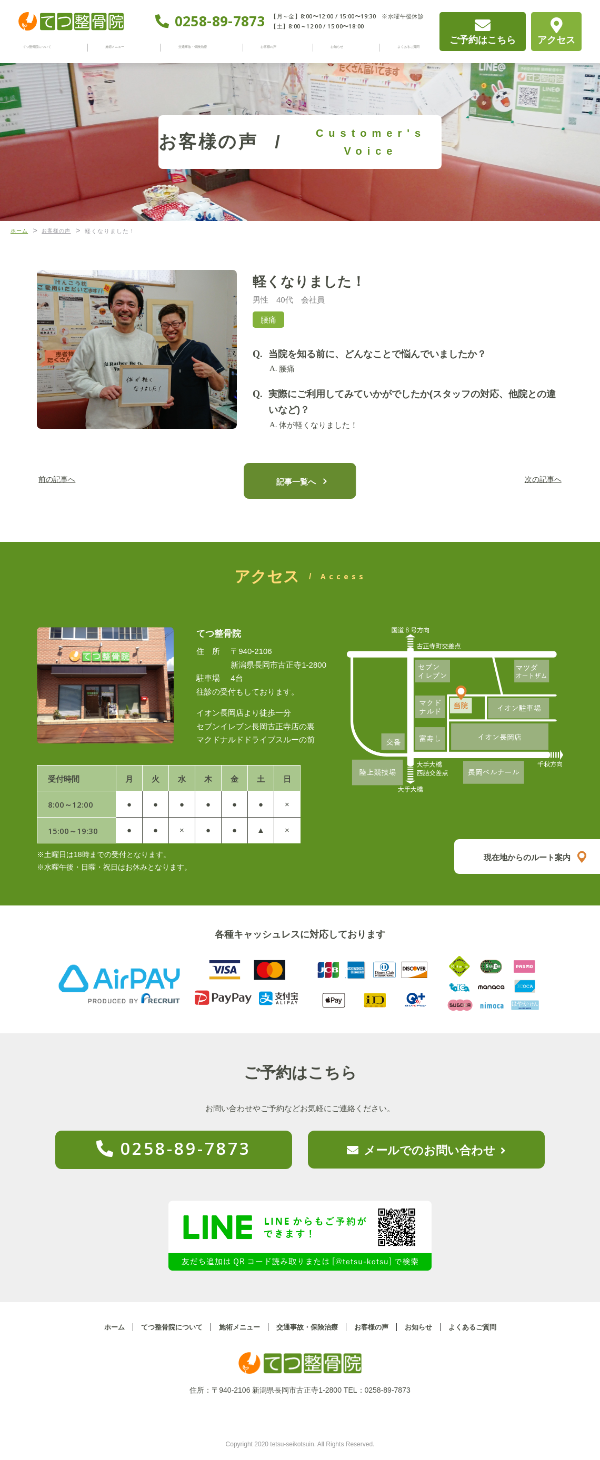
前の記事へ (66, 480)
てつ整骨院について (49, 47)
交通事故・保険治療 (204, 47)
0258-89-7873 (220, 21)
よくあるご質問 (400, 47)
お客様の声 (279, 47)
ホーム (104, 1327)
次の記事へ (534, 480)
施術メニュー (126, 47)
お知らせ (335, 47)
